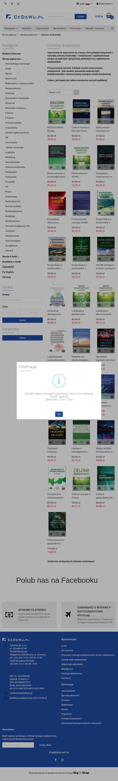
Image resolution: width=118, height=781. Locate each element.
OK (59, 414)
